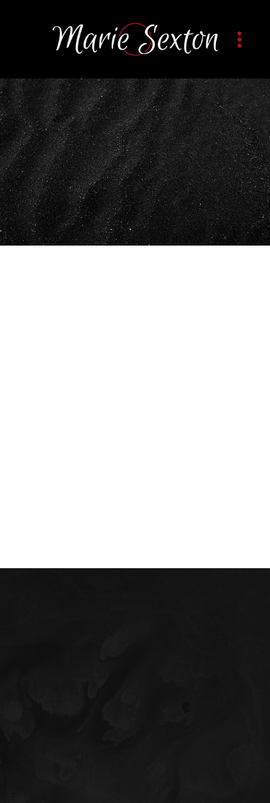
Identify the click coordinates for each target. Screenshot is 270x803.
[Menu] (239, 39)
